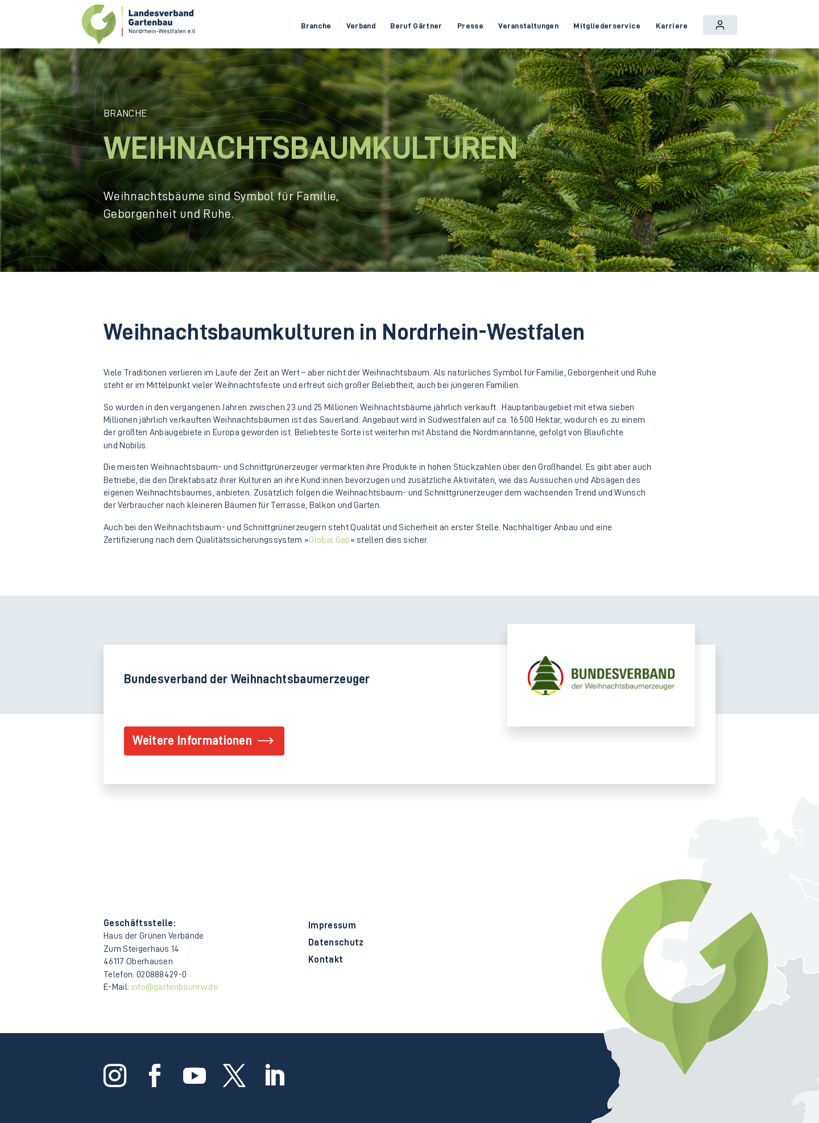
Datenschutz (336, 943)
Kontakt (325, 960)
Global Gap (329, 539)
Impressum (332, 926)
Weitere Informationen (192, 740)
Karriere (672, 26)
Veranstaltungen (528, 26)
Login (720, 25)
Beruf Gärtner (416, 26)
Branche (316, 26)
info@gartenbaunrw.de (174, 987)
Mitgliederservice (606, 26)
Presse (470, 26)
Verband (360, 26)
